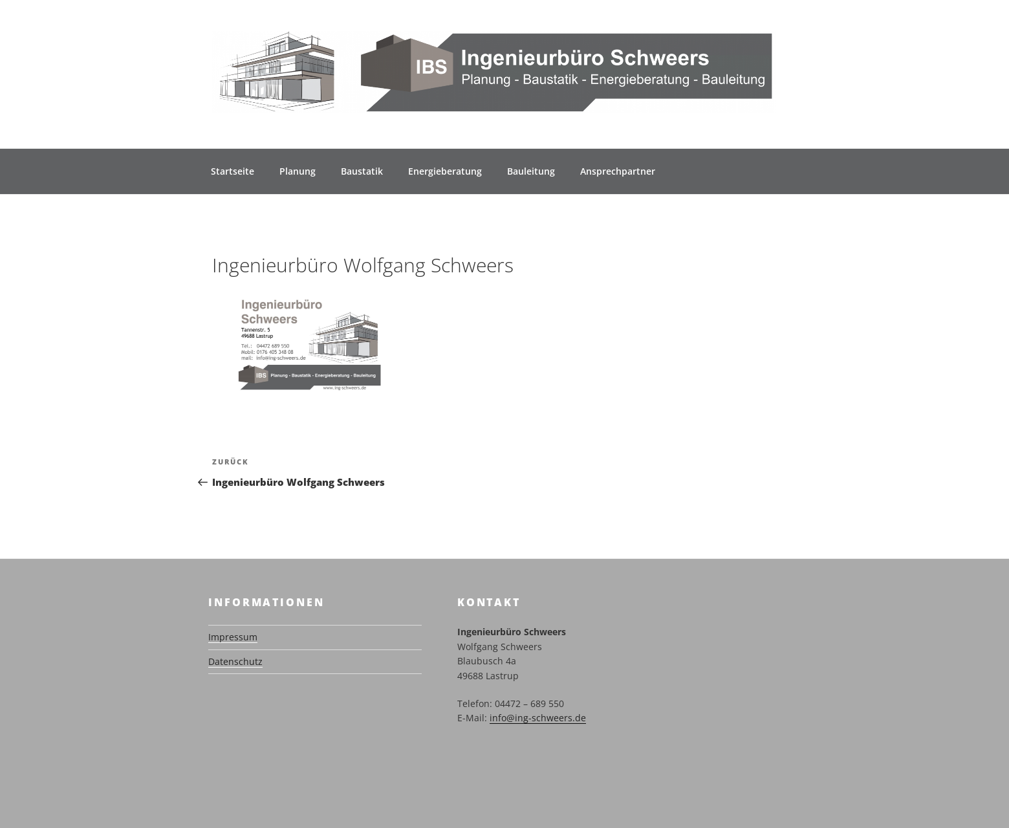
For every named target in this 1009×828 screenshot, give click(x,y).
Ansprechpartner (617, 171)
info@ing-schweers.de (538, 718)
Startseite (232, 171)
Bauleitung (531, 171)
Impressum (232, 637)
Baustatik (362, 171)
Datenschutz (235, 661)
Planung (297, 171)
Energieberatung (445, 171)
